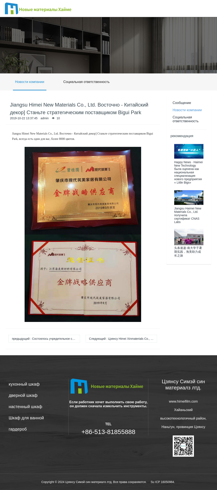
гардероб (18, 429)
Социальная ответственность (86, 82)
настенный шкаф (25, 406)
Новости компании (29, 82)
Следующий (123, 338)
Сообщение (182, 103)
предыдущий (46, 338)
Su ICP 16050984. (163, 482)
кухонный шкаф (24, 384)
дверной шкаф (23, 395)
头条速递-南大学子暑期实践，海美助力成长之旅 (188, 251)
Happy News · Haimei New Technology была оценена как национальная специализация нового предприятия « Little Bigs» (188, 172)
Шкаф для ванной (26, 418)
